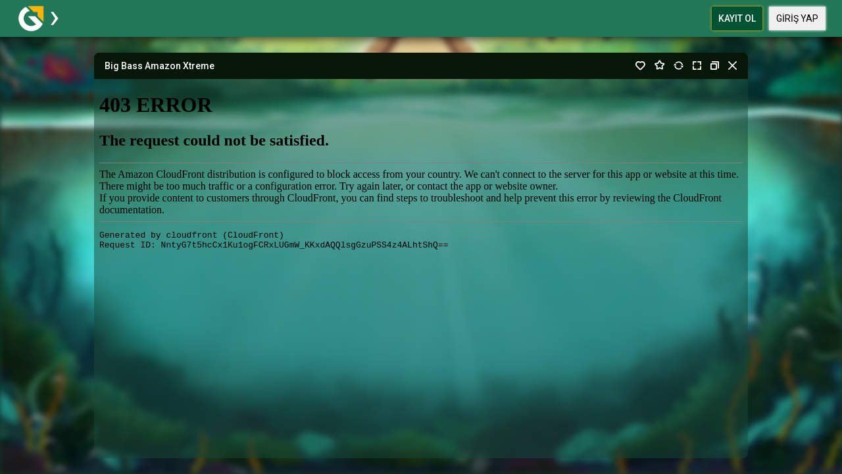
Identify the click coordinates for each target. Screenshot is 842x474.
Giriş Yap (797, 18)
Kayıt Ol (737, 18)
